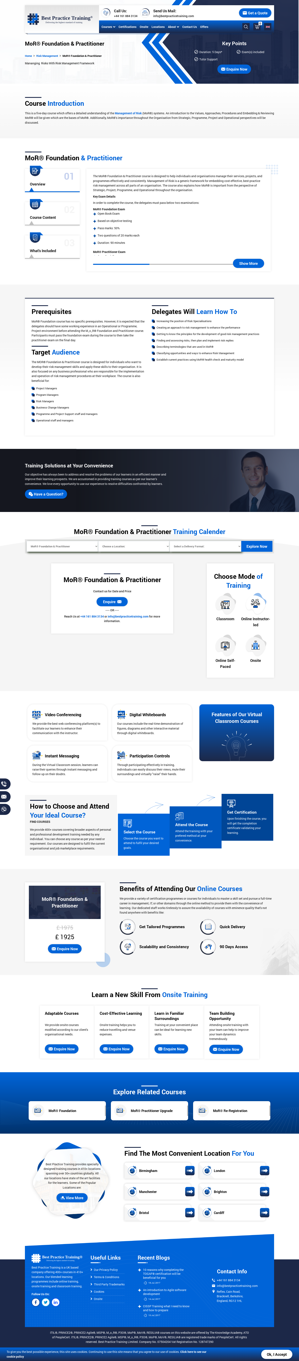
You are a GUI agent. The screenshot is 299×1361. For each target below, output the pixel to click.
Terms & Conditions (105, 1277)
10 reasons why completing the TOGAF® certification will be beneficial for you (163, 1274)
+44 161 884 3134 (125, 16)
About (173, 27)
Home (28, 56)
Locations (158, 27)
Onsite (144, 27)
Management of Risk (128, 113)
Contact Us (189, 27)
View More (72, 1197)
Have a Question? (46, 494)
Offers (204, 27)
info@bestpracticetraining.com (173, 16)
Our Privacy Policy (104, 1270)
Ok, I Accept (277, 1354)
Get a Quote (255, 12)
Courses (108, 27)
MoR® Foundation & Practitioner (82, 56)
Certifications (127, 27)
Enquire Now (234, 69)
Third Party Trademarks (108, 1284)
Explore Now (256, 546)
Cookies (97, 1292)
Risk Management (47, 56)
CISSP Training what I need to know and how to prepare (166, 1308)
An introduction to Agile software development (164, 1292)
